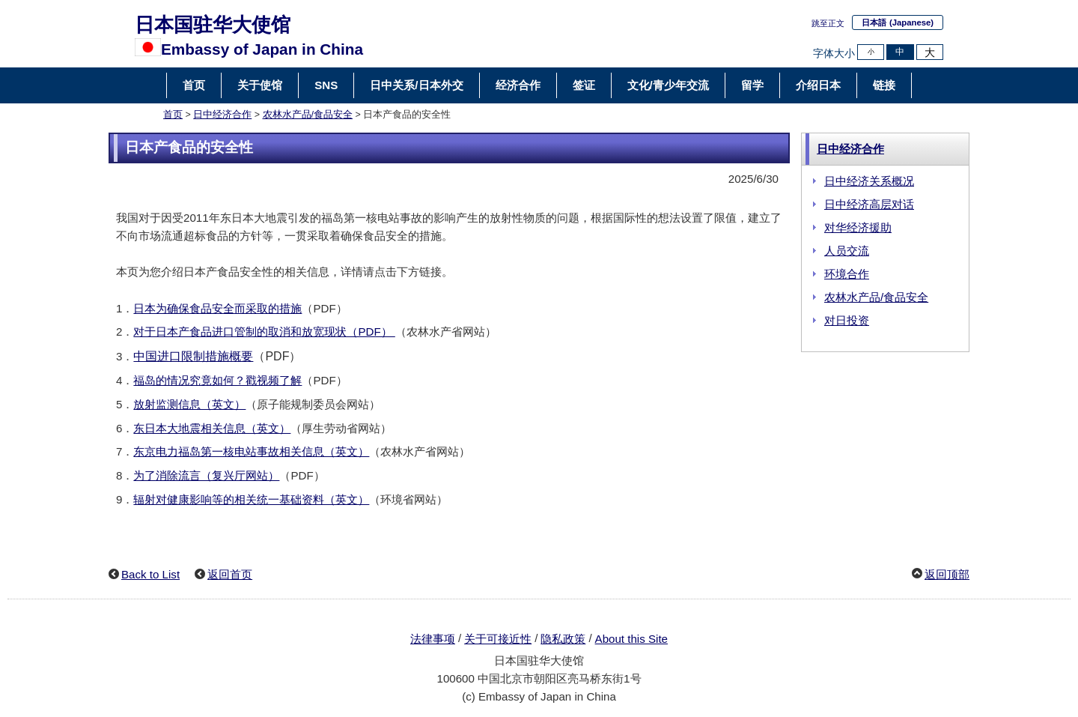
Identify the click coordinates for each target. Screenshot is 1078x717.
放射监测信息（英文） (189, 404)
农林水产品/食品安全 (308, 114)
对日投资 (846, 320)
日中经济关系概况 (869, 181)
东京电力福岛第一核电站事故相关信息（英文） (251, 451)
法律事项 (432, 638)
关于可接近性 (498, 638)
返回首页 (229, 574)
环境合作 (846, 273)
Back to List (150, 574)
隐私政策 (562, 638)
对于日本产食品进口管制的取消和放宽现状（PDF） (264, 331)
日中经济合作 (222, 114)
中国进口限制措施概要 (193, 356)
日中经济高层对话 (869, 204)
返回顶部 (947, 574)
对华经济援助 (858, 227)
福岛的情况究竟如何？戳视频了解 (217, 380)
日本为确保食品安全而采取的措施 (217, 308)
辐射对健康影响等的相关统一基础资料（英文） (251, 499)
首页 (173, 114)
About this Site (631, 638)
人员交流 (846, 250)
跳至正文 (827, 23)
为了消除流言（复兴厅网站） (206, 475)
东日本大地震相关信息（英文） (211, 428)
